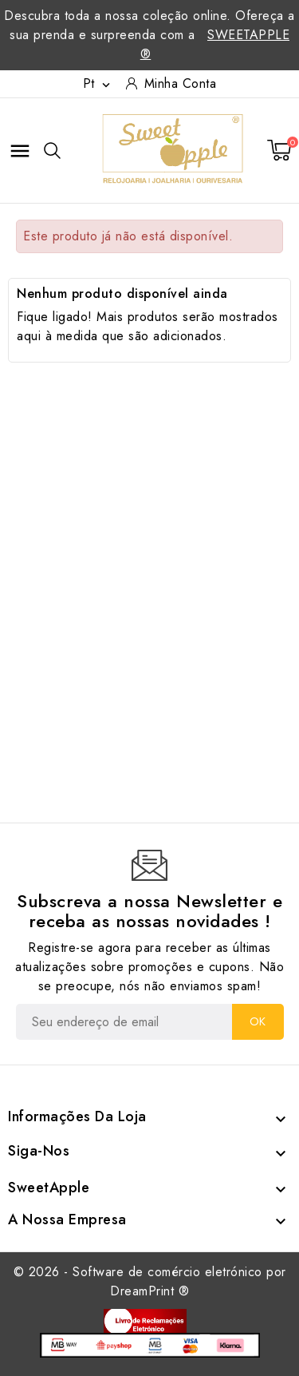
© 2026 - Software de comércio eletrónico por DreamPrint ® (150, 1281)
